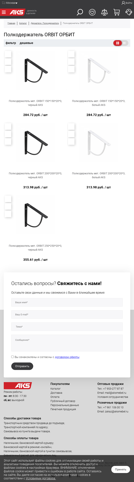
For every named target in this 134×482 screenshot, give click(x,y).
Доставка (56, 392)
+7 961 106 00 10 (113, 407)
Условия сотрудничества (112, 396)
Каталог (55, 388)
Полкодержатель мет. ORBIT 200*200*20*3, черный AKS (35, 175)
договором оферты (67, 357)
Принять (120, 469)
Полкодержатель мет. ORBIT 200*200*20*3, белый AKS (98, 175)
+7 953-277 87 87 (113, 388)
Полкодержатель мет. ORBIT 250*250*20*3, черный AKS (35, 247)
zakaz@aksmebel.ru (116, 411)
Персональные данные (64, 405)
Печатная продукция (63, 409)
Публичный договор (62, 401)
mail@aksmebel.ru (115, 392)
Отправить (22, 366)
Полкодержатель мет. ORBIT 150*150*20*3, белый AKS (98, 103)
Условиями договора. (41, 478)
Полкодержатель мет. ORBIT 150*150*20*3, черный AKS (35, 103)
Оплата (54, 396)
